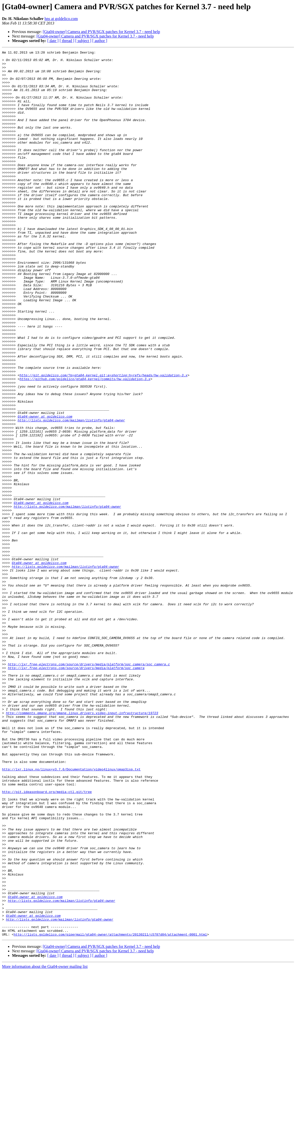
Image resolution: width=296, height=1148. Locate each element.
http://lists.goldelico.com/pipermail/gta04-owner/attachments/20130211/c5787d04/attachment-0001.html (110, 1111)
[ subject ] (83, 41)
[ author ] (99, 41)
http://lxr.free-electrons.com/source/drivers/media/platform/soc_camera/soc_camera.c (89, 787)
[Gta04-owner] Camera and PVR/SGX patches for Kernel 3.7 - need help (101, 32)
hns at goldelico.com (61, 19)
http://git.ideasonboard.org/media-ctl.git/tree (47, 940)
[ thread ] (67, 41)
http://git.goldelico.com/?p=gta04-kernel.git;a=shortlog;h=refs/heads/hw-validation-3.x (103, 440)
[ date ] (53, 41)
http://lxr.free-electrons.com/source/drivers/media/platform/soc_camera (76, 791)
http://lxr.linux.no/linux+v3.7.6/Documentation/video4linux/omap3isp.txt (71, 913)
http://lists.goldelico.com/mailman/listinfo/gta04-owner (71, 494)
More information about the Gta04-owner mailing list (45, 1143)
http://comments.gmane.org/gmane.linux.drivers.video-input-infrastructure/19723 (82, 845)
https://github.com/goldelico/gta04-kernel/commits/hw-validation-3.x (85, 445)
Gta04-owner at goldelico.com (45, 490)
